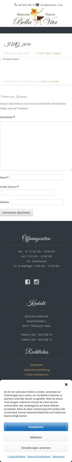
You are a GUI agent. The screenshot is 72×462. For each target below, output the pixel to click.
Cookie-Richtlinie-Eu (36, 374)
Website (4, 202)
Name (4, 177)
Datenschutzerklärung (38, 456)
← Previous (6, 59)
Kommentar (7, 117)
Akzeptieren (36, 426)
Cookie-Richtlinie (16, 456)
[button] (66, 384)
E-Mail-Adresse (9, 186)
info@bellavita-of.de (51, 5)
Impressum (58, 456)
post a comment (50, 81)
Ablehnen (36, 437)
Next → (17, 59)
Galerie (57, 53)
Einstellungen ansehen (36, 447)
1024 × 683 (44, 53)
